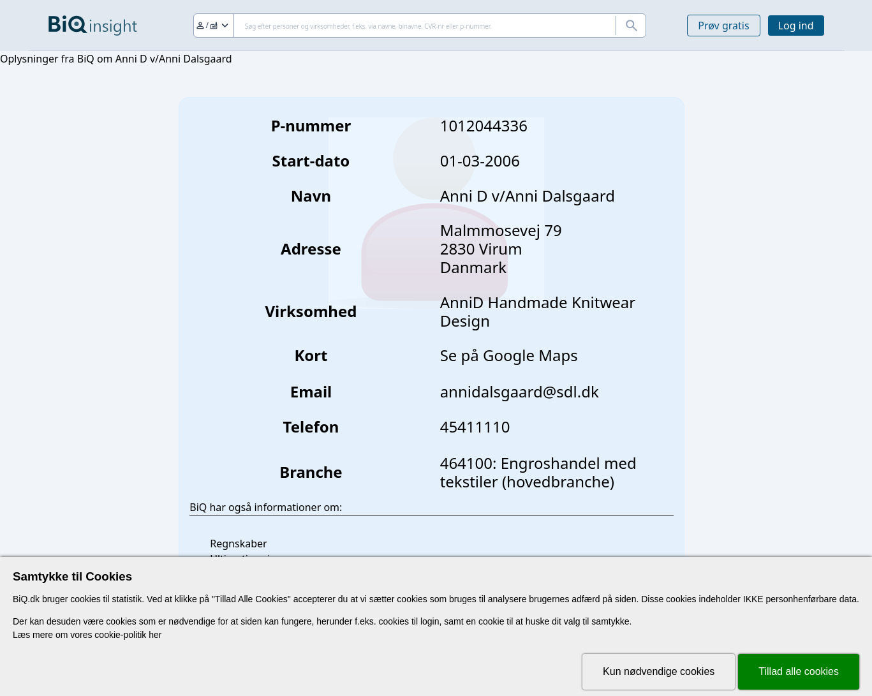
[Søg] (420, 25)
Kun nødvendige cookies (658, 671)
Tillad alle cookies (798, 671)
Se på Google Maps (509, 355)
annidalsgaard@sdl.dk (519, 391)
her (155, 635)
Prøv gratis (723, 26)
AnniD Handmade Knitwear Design (538, 311)
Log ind (796, 26)
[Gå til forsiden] (92, 25)
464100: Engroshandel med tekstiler (538, 472)
